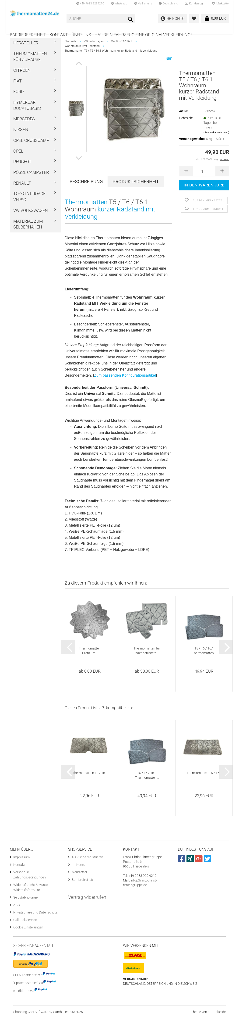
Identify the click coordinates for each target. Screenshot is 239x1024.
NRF (169, 65)
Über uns (81, 34)
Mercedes (24, 125)
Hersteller (25, 49)
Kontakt (58, 34)
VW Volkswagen (30, 216)
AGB (16, 911)
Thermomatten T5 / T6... (89, 779)
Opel (18, 157)
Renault (22, 189)
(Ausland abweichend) (216, 138)
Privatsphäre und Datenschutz (35, 919)
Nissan (20, 135)
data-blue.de (217, 1018)
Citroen (22, 76)
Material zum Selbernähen (28, 230)
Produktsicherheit (135, 188)
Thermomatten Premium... (90, 657)
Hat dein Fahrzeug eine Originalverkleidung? (143, 34)
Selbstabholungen (26, 904)
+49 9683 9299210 (90, 3)
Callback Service (25, 926)
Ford (18, 98)
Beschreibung (86, 188)
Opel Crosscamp (31, 146)
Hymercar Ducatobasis (27, 111)
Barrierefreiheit (28, 34)
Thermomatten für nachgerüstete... (147, 657)
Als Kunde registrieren (87, 863)
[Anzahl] (204, 177)
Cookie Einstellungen (28, 933)
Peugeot (22, 167)
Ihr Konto (78, 871)
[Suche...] (130, 19)
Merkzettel (220, 3)
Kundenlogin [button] (195, 3)
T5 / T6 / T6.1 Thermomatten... (204, 657)
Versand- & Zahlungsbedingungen (29, 881)
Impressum (21, 863)
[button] (168, 3)
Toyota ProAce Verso (29, 203)
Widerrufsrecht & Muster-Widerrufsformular (31, 893)
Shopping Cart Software (30, 1018)
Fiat (17, 87)
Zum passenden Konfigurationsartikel (125, 382)
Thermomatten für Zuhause (30, 62)
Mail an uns (143, 3)
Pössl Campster (31, 178)
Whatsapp (119, 3)
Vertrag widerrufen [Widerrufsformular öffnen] (87, 903)
